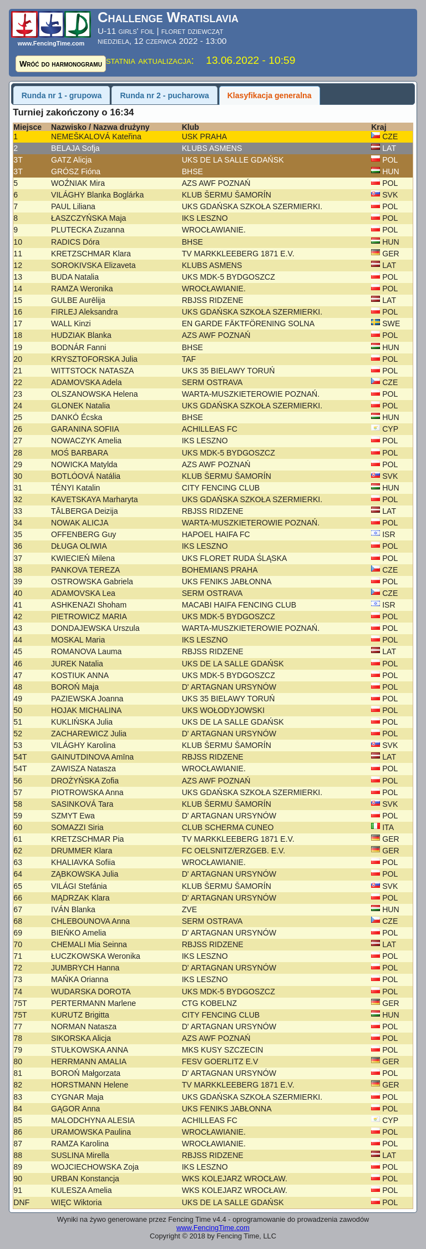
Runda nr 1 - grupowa (62, 95)
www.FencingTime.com (213, 1227)
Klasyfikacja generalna (269, 95)
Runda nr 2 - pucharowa (164, 95)
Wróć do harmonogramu (60, 63)
